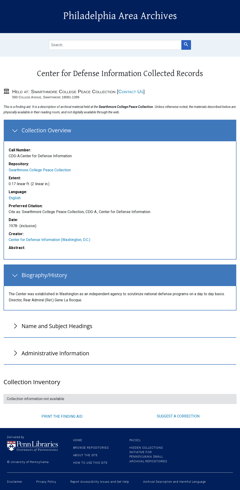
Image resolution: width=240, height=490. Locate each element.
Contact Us (130, 91)
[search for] (115, 45)
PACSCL (135, 440)
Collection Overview (46, 130)
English (15, 198)
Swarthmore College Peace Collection (40, 170)
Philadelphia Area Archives (120, 16)
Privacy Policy (46, 481)
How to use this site (90, 462)
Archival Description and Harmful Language (174, 481)
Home (77, 440)
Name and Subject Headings (57, 326)
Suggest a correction (178, 416)
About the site (85, 455)
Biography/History (44, 275)
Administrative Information (55, 353)
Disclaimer (14, 481)
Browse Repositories (91, 447)
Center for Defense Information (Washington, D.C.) (49, 239)
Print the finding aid (61, 416)
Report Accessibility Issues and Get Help (99, 481)
